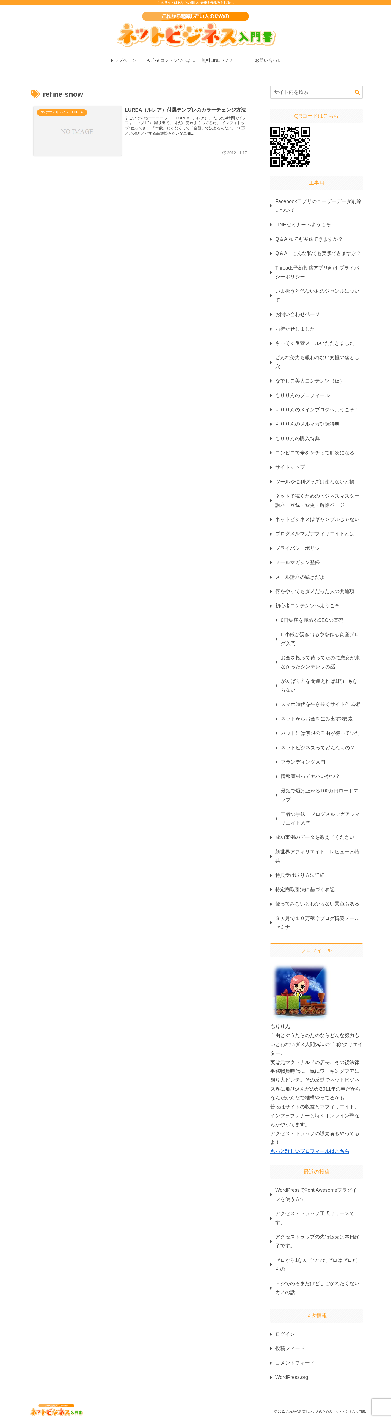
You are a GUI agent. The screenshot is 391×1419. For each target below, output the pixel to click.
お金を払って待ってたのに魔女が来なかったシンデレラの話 (320, 662)
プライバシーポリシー (300, 548)
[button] (357, 93)
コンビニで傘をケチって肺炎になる (314, 453)
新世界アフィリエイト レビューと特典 (317, 856)
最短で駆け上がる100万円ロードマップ (319, 795)
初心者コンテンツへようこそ (307, 605)
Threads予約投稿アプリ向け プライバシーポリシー (317, 272)
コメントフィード (295, 1363)
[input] (316, 92)
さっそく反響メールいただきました (314, 343)
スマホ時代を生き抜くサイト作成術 (320, 704)
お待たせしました (295, 329)
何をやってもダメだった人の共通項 (314, 591)
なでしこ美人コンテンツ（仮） (310, 381)
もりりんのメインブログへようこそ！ (317, 409)
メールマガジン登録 (297, 562)
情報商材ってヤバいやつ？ (310, 776)
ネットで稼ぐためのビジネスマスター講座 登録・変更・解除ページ (317, 500)
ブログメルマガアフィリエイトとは (314, 533)
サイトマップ (290, 467)
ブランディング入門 (303, 762)
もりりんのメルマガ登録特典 (307, 424)
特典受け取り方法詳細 (300, 875)
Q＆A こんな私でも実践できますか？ (318, 253)
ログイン (285, 1334)
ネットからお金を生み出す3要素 (317, 719)
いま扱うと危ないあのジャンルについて (317, 295)
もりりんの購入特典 (297, 438)
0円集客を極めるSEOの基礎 (312, 620)
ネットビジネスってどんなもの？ (318, 747)
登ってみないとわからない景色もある (317, 904)
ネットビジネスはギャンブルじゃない (317, 519)
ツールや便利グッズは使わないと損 (314, 481)
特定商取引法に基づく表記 (305, 889)
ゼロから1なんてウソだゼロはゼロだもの (316, 1264)
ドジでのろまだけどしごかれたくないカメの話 (317, 1288)
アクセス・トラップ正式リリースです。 (314, 1218)
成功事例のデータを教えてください (314, 837)
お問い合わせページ (297, 314)
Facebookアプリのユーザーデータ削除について (318, 206)
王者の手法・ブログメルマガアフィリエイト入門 (320, 818)
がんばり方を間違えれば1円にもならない (319, 685)
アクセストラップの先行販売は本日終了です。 (317, 1241)
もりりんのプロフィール (302, 395)
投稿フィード (290, 1348)
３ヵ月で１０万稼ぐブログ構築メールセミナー (317, 923)
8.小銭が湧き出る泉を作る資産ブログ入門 (320, 639)
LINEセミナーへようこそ (303, 224)
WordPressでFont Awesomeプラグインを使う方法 (316, 1194)
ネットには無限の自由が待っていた (320, 733)
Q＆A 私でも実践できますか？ (309, 239)
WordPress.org (291, 1377)
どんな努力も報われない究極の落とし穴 (317, 362)
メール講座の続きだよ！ (302, 577)
